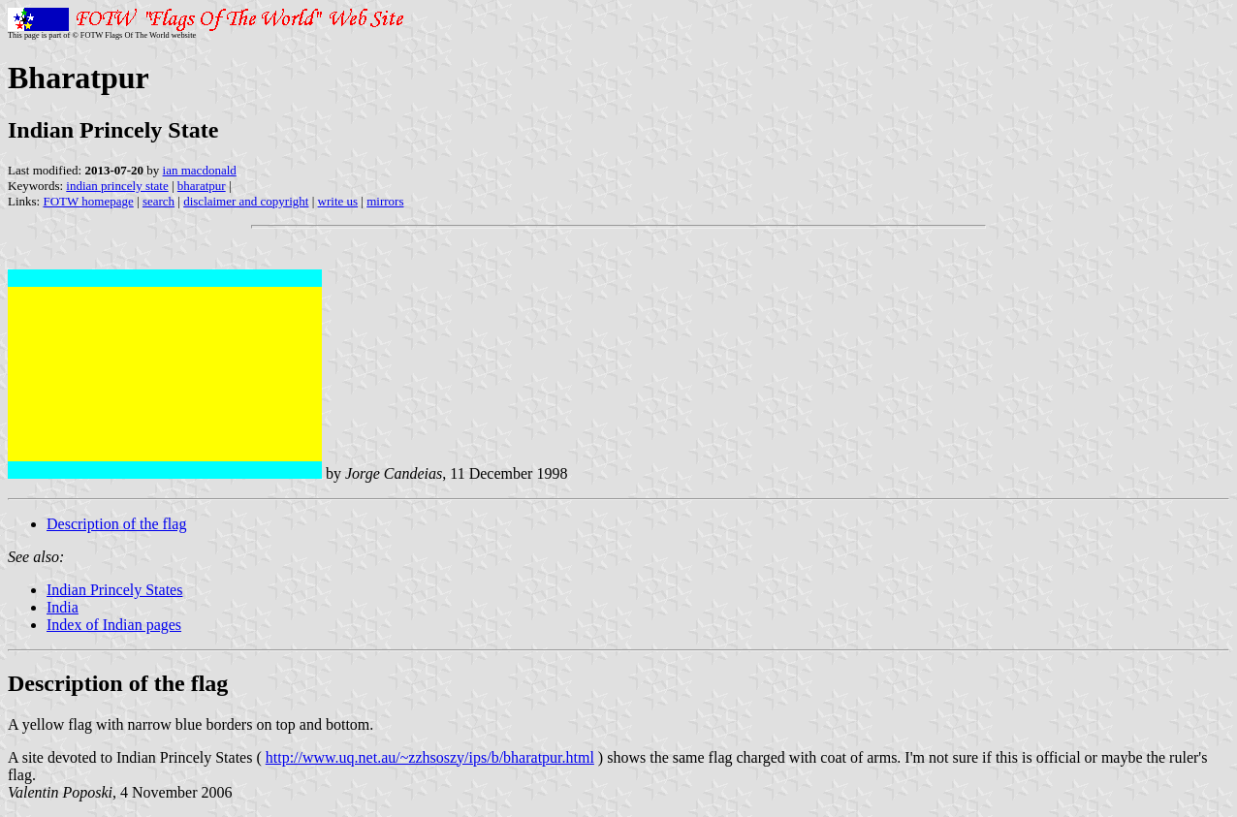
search (158, 201)
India (63, 607)
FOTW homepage (88, 201)
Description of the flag (116, 524)
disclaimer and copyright (245, 201)
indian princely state (117, 185)
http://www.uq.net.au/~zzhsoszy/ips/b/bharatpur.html (430, 757)
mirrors (384, 201)
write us (338, 201)
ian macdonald (200, 170)
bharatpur (201, 185)
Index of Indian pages (114, 624)
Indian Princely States (114, 589)
